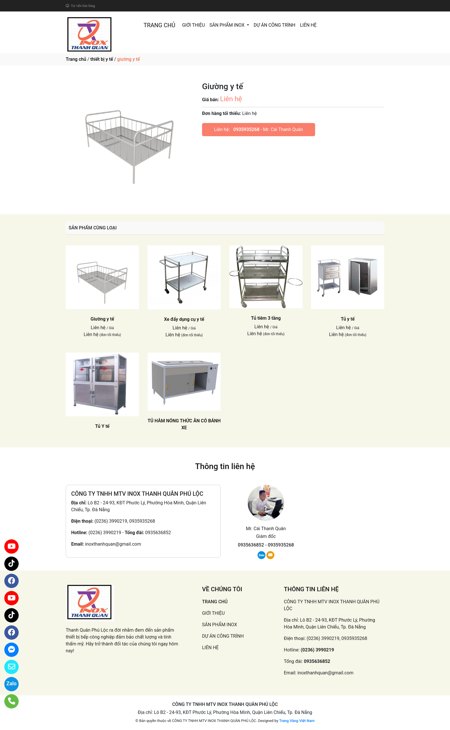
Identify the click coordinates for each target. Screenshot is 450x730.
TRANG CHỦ (159, 25)
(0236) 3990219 (104, 532)
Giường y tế (102, 319)
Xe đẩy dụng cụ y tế (184, 319)
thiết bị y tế (101, 59)
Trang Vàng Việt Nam (297, 721)
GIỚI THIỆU (193, 25)
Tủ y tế (347, 319)
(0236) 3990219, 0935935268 (124, 521)
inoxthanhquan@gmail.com (113, 544)
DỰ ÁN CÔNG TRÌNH (274, 25)
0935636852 (158, 532)
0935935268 (246, 129)
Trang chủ (76, 59)
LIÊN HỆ (308, 25)
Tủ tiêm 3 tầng (266, 318)
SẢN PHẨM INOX (228, 25)
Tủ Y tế (102, 426)
